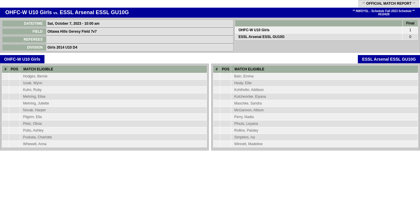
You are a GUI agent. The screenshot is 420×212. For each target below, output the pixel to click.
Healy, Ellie (243, 83)
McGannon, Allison (249, 110)
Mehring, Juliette (36, 103)
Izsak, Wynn (32, 83)
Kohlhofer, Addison (249, 90)
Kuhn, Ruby (32, 90)
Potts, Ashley (33, 130)
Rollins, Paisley (246, 130)
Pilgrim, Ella (32, 117)
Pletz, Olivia (32, 124)
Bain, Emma (243, 76)
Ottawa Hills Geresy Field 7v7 (72, 31)
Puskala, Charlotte (37, 137)
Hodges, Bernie (35, 76)
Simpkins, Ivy (244, 137)
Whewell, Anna (34, 144)
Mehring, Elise (34, 97)
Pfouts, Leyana (246, 124)
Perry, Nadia (244, 117)
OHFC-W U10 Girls (28, 12)
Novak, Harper (34, 110)
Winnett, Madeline (248, 144)
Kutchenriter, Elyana (250, 97)
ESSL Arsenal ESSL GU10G (94, 12)
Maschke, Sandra (248, 103)
